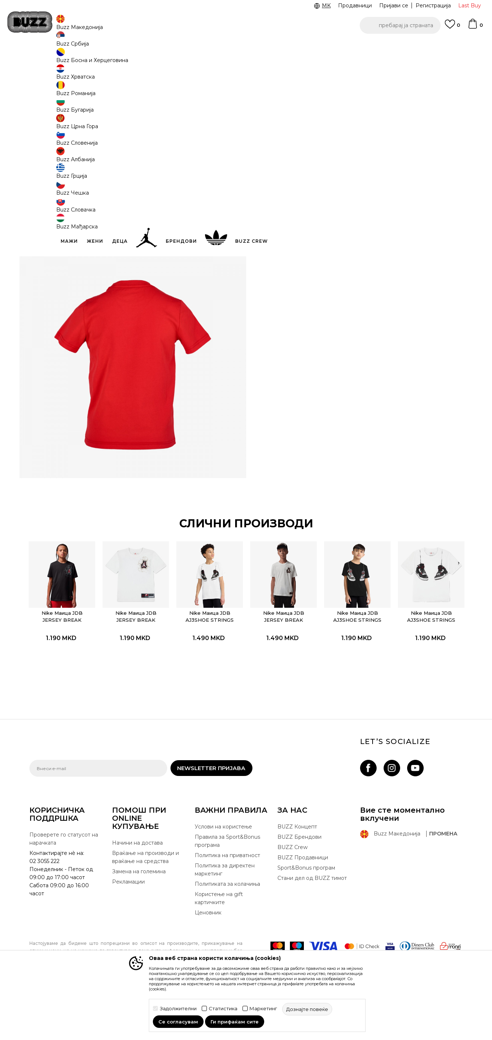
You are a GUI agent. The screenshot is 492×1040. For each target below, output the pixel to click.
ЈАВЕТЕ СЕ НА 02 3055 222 (153, 47)
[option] (246, 47)
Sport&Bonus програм (306, 914)
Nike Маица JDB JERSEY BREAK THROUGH (70, 659)
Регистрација (433, 5)
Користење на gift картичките (219, 944)
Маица (139, 59)
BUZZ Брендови (299, 883)
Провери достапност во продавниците (356, 236)
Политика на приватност (227, 901)
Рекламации (128, 928)
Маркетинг (263, 1008)
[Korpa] (475, 27)
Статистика (223, 1008)
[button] (400, 25)
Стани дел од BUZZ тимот (312, 924)
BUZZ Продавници (302, 903)
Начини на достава (137, 889)
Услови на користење (223, 873)
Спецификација (356, 212)
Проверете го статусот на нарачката (63, 885)
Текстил (117, 59)
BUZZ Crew (292, 893)
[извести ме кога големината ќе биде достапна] (272, 132)
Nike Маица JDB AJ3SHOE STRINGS (211, 655)
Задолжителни (178, 1008)
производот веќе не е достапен (318, 168)
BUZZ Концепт (297, 873)
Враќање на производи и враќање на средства (145, 903)
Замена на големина (139, 917)
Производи (89, 59)
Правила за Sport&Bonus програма (227, 887)
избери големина (285, 121)
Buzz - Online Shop (50, 59)
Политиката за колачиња (227, 930)
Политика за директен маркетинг (225, 916)
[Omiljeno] (452, 27)
